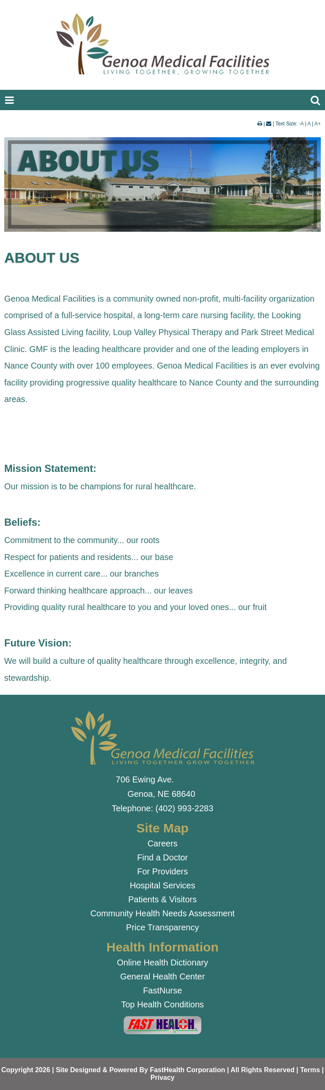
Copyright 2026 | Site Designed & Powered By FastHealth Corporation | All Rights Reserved (148, 1069)
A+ (317, 124)
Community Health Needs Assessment (162, 913)
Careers (162, 843)
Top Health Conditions (162, 1004)
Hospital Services (163, 885)
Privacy (163, 1077)
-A (301, 124)
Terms (310, 1069)
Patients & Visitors (162, 899)
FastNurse (162, 990)
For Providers (162, 871)
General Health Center (162, 976)
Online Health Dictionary (162, 962)
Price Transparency (162, 927)
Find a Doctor (162, 857)
